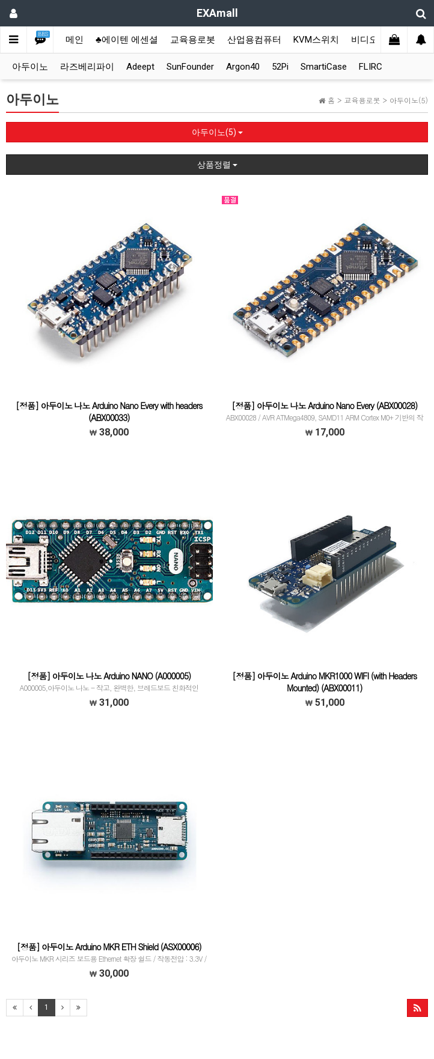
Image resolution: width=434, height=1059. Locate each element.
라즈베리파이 (87, 66)
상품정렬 (217, 164)
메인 (75, 39)
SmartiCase (324, 66)
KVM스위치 (316, 39)
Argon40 (243, 66)
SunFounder (190, 66)
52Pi (280, 66)
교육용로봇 (192, 39)
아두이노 (30, 66)
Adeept (140, 66)
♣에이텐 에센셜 (127, 39)
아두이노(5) (217, 132)
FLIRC (370, 66)
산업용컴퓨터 (254, 39)
